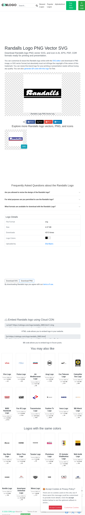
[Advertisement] (42, 28)
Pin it (48, 122)
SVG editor (57, 61)
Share (31, 122)
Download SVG (12, 281)
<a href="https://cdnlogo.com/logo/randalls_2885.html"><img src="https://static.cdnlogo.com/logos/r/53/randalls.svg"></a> (42, 325)
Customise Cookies (71, 507)
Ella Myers (49, 244)
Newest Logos (42, 5)
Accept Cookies (55, 507)
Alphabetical (60, 4)
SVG (24, 146)
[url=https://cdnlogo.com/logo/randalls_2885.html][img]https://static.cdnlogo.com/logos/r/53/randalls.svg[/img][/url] (42, 336)
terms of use (48, 284)
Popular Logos (50, 5)
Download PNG (27, 281)
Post (39, 122)
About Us (18, 512)
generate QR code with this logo (36, 69)
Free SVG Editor (71, 5)
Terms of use (32, 512)
